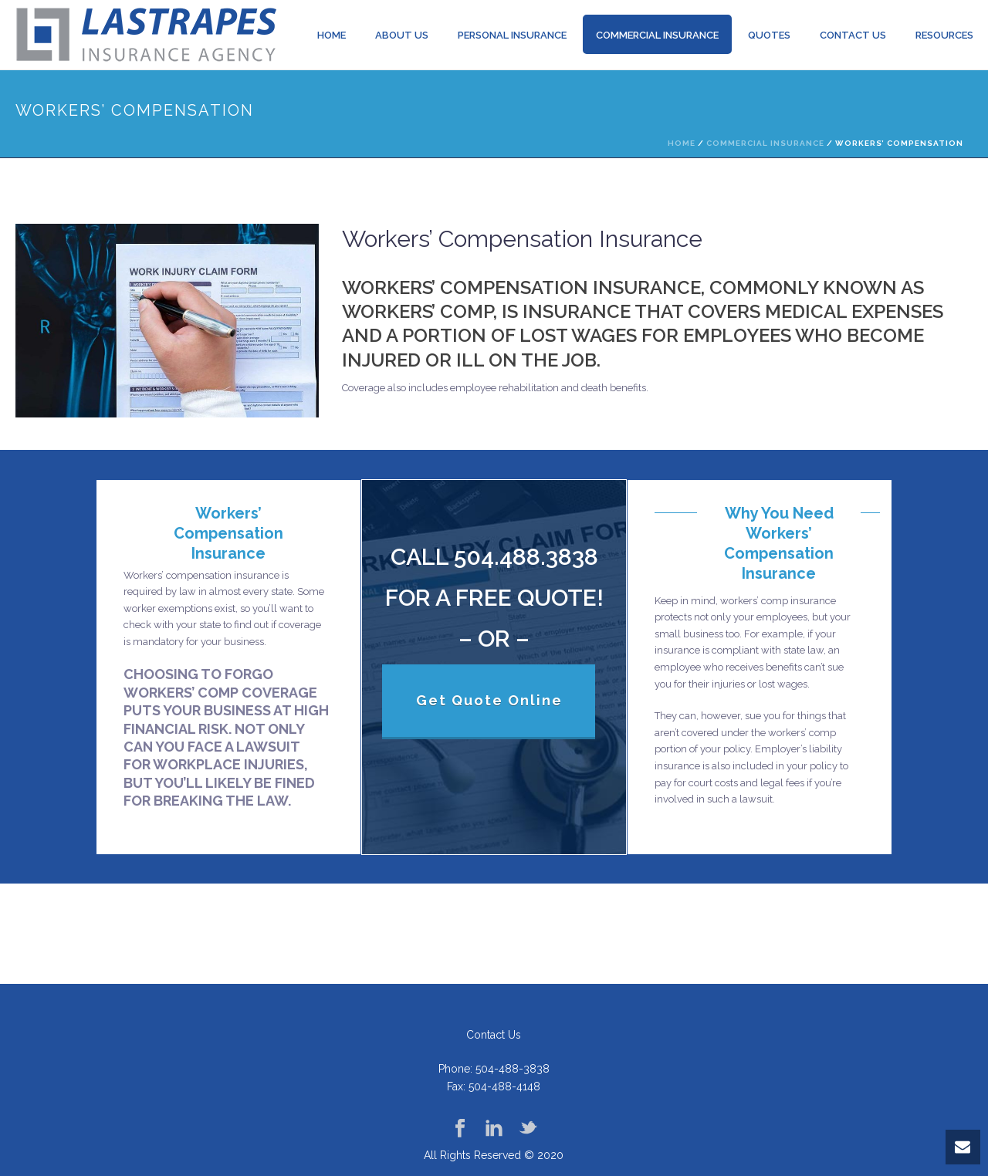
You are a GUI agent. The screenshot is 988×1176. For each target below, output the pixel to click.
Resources (944, 35)
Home (331, 35)
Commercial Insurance (657, 35)
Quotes (769, 35)
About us (401, 35)
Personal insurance (512, 35)
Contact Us (853, 35)
